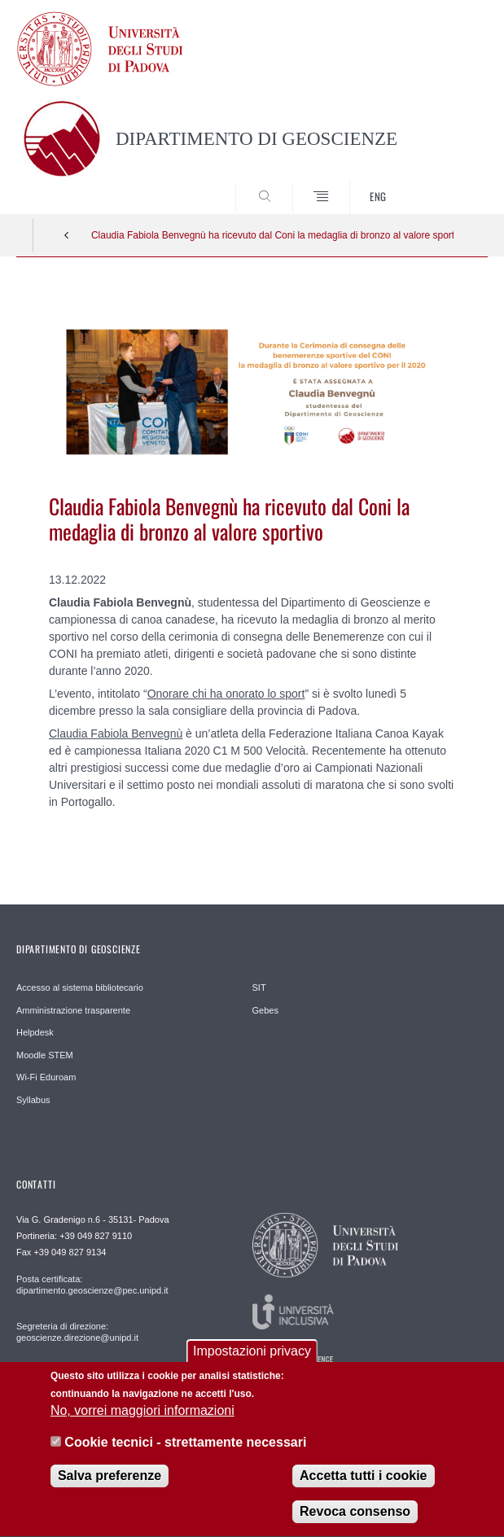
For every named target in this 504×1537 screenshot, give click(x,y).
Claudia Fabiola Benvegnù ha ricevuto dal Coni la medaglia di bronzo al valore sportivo (272, 235)
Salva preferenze (109, 1488)
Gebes (265, 1010)
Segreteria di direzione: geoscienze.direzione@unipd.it (77, 1331)
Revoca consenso (355, 1523)
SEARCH (451, 183)
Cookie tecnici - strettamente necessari (185, 1454)
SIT (259, 987)
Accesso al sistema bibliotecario (79, 987)
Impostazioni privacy (252, 1363)
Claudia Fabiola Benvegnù (115, 733)
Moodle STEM (44, 1055)
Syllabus (33, 1100)
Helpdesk (35, 1032)
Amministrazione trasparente (73, 1010)
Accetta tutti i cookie (363, 1488)
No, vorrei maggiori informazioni (142, 1423)
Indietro (66, 235)
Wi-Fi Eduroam (46, 1077)
